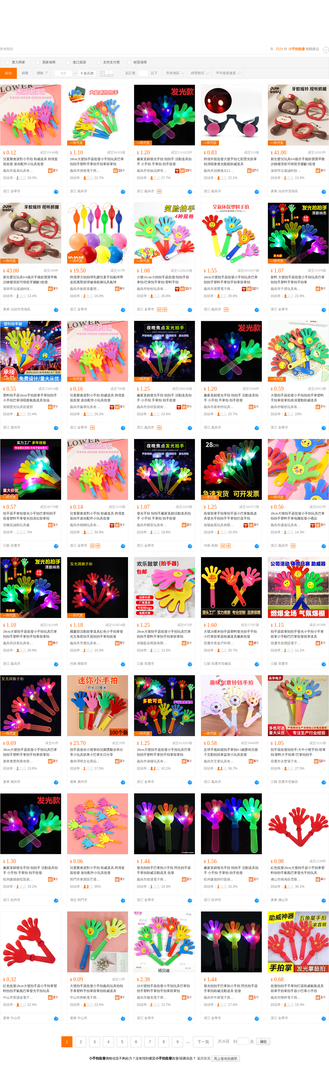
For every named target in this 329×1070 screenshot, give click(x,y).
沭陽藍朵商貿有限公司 (152, 643)
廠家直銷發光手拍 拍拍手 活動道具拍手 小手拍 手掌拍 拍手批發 (164, 161)
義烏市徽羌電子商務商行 (152, 997)
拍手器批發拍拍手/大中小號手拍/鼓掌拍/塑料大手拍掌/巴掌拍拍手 (298, 752)
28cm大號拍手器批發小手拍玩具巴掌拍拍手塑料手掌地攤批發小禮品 (298, 515)
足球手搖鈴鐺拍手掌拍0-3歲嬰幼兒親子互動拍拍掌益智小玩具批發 (231, 752)
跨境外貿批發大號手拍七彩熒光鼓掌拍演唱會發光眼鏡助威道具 (230, 161)
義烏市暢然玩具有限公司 (286, 407)
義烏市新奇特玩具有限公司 (219, 407)
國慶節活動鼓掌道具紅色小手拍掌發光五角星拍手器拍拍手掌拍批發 (96, 634)
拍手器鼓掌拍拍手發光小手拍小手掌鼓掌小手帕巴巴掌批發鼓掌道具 (297, 634)
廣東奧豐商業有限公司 (18, 761)
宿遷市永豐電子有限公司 (286, 761)
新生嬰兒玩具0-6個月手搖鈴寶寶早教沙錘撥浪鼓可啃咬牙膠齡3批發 (298, 161)
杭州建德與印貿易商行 (219, 879)
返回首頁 (203, 1058)
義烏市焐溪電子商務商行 (152, 879)
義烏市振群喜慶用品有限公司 (85, 289)
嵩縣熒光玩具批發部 (18, 407)
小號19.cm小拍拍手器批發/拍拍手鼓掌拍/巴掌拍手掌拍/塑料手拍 (163, 279)
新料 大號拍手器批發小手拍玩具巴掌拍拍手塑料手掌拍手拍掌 (298, 279)
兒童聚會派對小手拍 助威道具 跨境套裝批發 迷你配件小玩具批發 (30, 161)
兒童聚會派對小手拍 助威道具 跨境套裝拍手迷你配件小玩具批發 (97, 515)
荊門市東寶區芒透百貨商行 (85, 879)
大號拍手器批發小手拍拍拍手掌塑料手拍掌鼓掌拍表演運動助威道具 (297, 397)
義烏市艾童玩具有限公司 (219, 761)
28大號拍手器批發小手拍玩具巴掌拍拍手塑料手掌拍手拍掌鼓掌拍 (163, 988)
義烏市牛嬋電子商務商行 (219, 997)
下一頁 (203, 1042)
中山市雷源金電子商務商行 (18, 997)
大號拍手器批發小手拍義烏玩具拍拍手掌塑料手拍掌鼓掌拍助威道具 (96, 988)
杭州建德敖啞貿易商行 (18, 879)
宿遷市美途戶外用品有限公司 (219, 643)
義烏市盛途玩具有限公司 (286, 525)
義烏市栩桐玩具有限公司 (85, 525)
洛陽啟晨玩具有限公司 (219, 525)
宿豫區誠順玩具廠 (16, 525)
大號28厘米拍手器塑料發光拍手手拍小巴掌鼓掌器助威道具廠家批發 (230, 634)
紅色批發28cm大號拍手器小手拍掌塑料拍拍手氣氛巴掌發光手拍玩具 (298, 870)
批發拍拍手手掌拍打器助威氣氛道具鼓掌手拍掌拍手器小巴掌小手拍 (297, 988)
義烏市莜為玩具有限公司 (18, 171)
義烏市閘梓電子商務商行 (286, 997)
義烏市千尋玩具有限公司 (286, 289)
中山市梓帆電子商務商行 (85, 997)
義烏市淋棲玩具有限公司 (152, 761)
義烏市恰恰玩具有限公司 (152, 289)
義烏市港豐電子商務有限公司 (219, 289)
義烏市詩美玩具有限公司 (18, 643)
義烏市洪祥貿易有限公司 (152, 407)
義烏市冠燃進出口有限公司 (219, 171)
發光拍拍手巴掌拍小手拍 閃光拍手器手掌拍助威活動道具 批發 (164, 870)
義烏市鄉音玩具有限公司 (152, 525)
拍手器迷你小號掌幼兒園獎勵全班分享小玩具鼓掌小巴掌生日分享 (96, 752)
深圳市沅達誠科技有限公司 (286, 171)
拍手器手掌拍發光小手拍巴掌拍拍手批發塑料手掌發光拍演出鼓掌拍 (29, 515)
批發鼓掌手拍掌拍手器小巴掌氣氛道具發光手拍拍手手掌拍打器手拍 (230, 515)
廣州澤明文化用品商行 (85, 761)
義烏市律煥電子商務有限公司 (85, 171)
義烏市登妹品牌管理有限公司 (152, 171)
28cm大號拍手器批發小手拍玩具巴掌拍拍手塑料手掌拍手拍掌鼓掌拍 (97, 161)
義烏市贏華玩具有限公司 (85, 407)
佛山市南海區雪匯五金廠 (286, 879)
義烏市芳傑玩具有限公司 (85, 643)
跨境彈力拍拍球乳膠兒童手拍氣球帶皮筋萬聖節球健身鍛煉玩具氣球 (96, 279)
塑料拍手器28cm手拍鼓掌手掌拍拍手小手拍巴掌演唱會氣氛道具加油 (30, 397)
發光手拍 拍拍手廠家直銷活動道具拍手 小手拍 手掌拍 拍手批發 (164, 515)
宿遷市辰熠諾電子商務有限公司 (286, 643)
